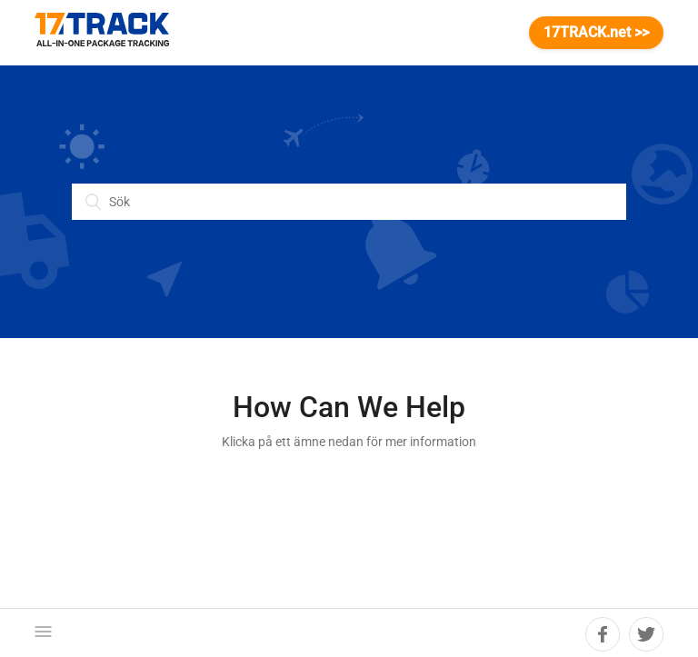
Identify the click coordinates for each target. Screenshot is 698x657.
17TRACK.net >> (596, 32)
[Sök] (349, 202)
